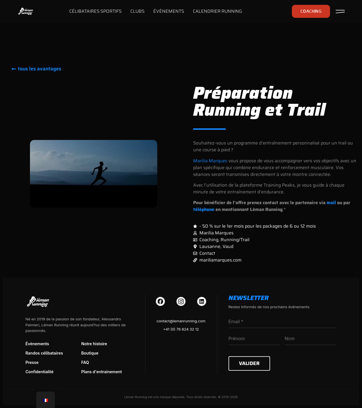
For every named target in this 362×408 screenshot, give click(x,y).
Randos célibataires (44, 353)
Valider (249, 363)
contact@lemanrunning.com (181, 321)
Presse (31, 362)
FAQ (85, 362)
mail (331, 202)
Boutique (89, 353)
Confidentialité (39, 371)
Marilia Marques (210, 160)
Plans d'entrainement (101, 371)
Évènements (37, 343)
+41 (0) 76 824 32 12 (181, 329)
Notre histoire (94, 343)
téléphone (203, 209)
